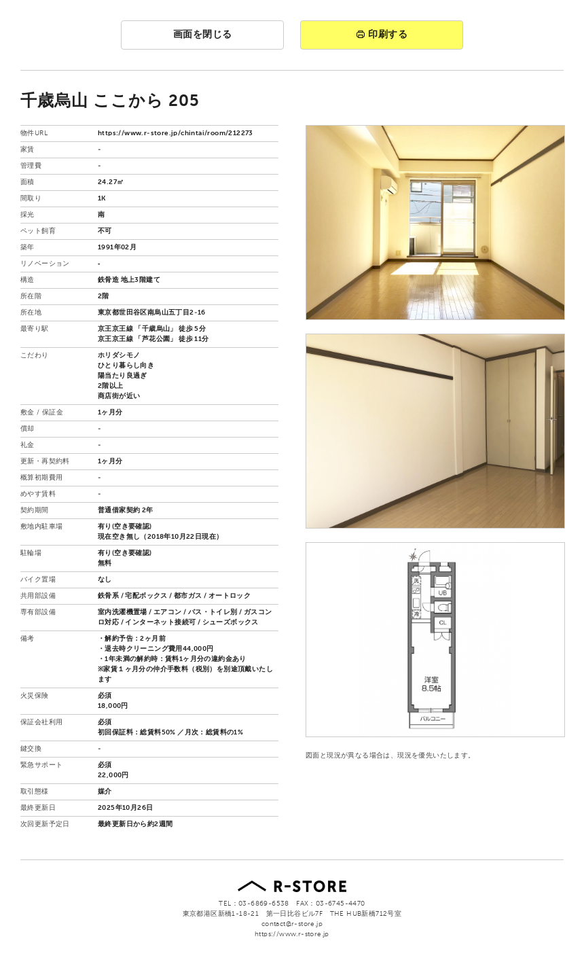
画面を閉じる (202, 34)
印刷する (381, 34)
